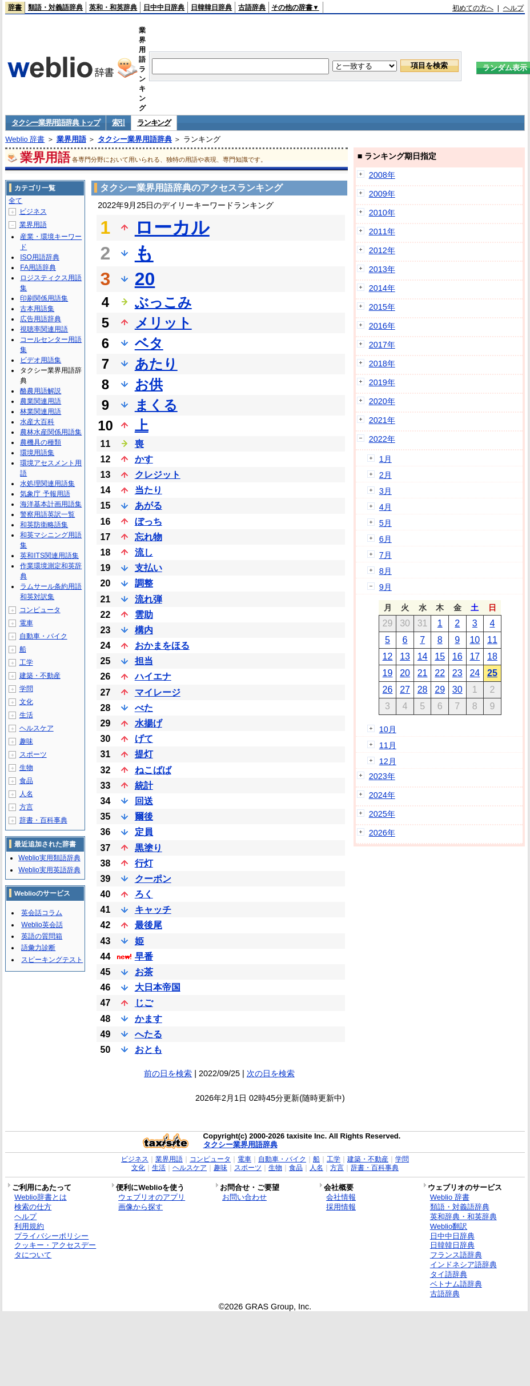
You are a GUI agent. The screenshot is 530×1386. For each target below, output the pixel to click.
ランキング (154, 122)
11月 (387, 745)
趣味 (26, 741)
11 (492, 640)
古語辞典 (252, 7)
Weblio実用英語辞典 (49, 870)
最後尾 (148, 925)
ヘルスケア (36, 728)
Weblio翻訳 (448, 1226)
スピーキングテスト (52, 960)
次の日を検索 (271, 1073)
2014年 (382, 288)
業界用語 (71, 139)
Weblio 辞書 (25, 139)
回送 (144, 801)
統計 (144, 785)
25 (492, 673)
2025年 (382, 813)
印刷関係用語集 (44, 298)
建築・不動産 (40, 676)
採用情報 (341, 1207)
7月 (385, 555)
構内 (144, 630)
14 (422, 656)
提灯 (144, 754)
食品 (26, 781)
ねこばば (153, 770)
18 (492, 656)
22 (440, 673)
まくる (156, 405)
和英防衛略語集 (44, 525)
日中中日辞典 (163, 7)
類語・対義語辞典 (55, 7)
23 (457, 673)
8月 (385, 571)
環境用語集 (37, 453)
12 (388, 656)
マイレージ (157, 692)
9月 (385, 587)
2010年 (382, 212)
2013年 (382, 269)
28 (422, 689)
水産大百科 (37, 422)
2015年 (382, 306)
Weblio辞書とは (40, 1197)
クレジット (157, 475)
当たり (148, 490)
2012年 (382, 250)
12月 (387, 761)
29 (440, 689)
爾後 (144, 816)
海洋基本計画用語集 (51, 504)
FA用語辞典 (38, 267)
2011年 (382, 231)
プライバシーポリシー (51, 1236)
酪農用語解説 (40, 391)
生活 (26, 715)
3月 (385, 491)
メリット (163, 322)
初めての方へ (472, 8)
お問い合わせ (244, 1197)
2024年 (382, 795)
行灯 (144, 863)
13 (405, 656)
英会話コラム (41, 913)
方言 (26, 807)
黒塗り (148, 848)
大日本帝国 (157, 987)
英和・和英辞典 (113, 7)
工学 (26, 662)
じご (144, 1003)
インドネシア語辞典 (463, 1264)
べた (144, 708)
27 (405, 689)
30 (457, 689)
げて (144, 739)
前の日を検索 (168, 1073)
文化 (26, 702)
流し (144, 552)
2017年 (382, 344)
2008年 (382, 174)
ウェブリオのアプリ (151, 1197)
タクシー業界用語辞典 (135, 139)
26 (388, 689)
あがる (148, 505)
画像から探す (140, 1207)
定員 (144, 832)
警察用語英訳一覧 (47, 514)
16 (457, 656)
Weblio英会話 (41, 925)
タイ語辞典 (448, 1274)
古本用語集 (37, 309)
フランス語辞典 (456, 1255)
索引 (118, 122)
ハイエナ (153, 676)
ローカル (172, 227)
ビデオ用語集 (40, 360)
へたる (148, 1034)
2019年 (382, 382)
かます (148, 1019)
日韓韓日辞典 (211, 7)
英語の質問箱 (41, 936)
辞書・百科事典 (43, 820)
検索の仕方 (32, 1207)
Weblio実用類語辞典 (49, 858)
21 (422, 673)
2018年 (382, 363)
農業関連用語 (40, 401)
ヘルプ (513, 8)
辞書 (15, 7)
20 (145, 279)
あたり (156, 364)
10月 (387, 729)
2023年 (382, 776)
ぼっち (148, 521)
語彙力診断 (38, 948)
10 (474, 640)
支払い (148, 568)
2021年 (382, 420)
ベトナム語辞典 (456, 1284)
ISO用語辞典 (39, 257)
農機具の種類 (40, 442)
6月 (385, 539)
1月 (385, 459)
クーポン (153, 879)
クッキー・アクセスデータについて (55, 1250)
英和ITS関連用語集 (49, 556)
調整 (144, 583)
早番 (144, 956)
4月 (385, 507)
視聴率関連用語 (44, 329)
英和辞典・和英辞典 (463, 1216)
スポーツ (33, 754)
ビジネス (33, 211)
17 (474, 656)
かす (144, 459)
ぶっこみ (163, 302)
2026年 (382, 832)
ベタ (149, 343)
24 (474, 673)
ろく (144, 894)
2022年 (382, 439)
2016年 (382, 325)
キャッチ (153, 909)
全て (15, 200)
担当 (144, 661)
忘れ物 (148, 537)
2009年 (382, 193)
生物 (26, 768)
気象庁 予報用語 (45, 494)
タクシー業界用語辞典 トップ (55, 122)
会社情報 (341, 1197)
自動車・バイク (43, 636)
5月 (385, 523)
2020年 (382, 401)
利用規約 (29, 1226)
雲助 (144, 615)
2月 (385, 475)
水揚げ (148, 723)
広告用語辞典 (40, 319)
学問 (26, 689)
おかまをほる (162, 645)
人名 (26, 794)
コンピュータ (40, 610)
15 (440, 656)
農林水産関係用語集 (51, 432)
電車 (26, 623)
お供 (149, 384)
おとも (148, 1050)
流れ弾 (148, 599)
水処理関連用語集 (47, 484)
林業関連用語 (40, 412)
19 (388, 673)
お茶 (144, 972)
